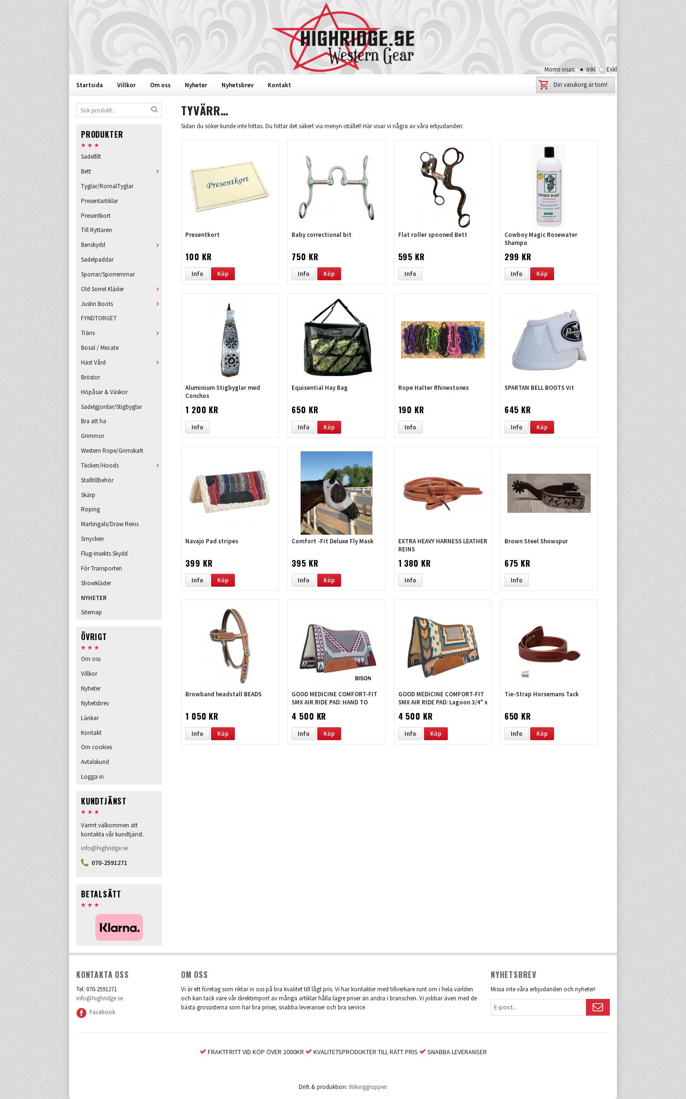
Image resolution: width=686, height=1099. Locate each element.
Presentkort (96, 216)
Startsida (89, 85)
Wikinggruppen (368, 1087)
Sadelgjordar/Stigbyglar (111, 407)
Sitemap (91, 612)
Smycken (92, 539)
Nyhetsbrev (237, 85)
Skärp (88, 495)
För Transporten (101, 568)
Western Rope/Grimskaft (112, 451)
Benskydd (121, 245)
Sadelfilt (91, 157)
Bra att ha (93, 421)
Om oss (160, 85)
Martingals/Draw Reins (110, 524)
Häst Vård (121, 362)
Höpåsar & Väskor (104, 392)
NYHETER (94, 598)
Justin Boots (121, 304)
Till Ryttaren (96, 230)
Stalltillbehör (97, 480)
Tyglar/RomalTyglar (107, 186)
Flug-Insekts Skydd (104, 554)
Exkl (611, 69)
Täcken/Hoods (121, 465)
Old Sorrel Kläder (121, 289)
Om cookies (96, 747)
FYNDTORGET (99, 318)
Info (197, 274)
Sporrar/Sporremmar (108, 274)
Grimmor (92, 436)
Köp (223, 274)
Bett (121, 171)
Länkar (90, 718)
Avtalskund (95, 762)
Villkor (126, 85)
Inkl (590, 69)
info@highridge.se (104, 848)
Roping (90, 509)
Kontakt (279, 85)
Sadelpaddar (97, 259)
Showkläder (96, 583)
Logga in (92, 777)
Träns (121, 333)
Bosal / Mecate (100, 348)
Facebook (95, 1012)
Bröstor (90, 377)
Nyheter (196, 85)
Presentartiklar (99, 201)
